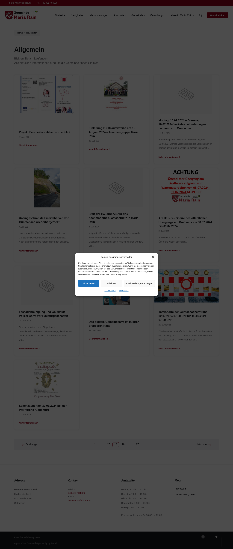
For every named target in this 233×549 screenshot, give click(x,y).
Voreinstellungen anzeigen (139, 283)
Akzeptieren (89, 283)
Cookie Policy (110, 290)
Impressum (123, 290)
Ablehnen (111, 283)
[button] (153, 257)
